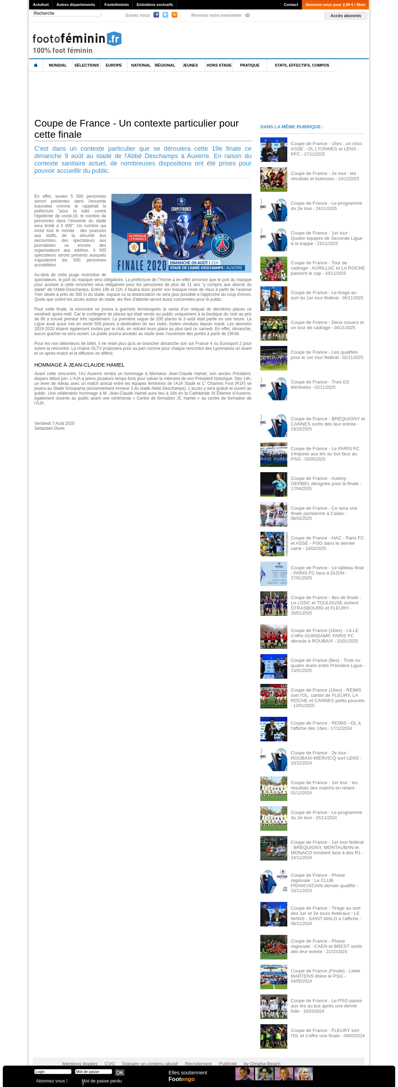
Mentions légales (78, 1051)
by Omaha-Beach (244, 1051)
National (141, 65)
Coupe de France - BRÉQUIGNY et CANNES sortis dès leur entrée (324, 421)
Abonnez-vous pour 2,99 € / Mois (335, 4)
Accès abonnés (345, 15)
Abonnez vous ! (49, 1081)
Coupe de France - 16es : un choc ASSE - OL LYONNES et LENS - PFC (326, 146)
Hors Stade (219, 65)
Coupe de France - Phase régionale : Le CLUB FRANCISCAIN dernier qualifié (325, 874)
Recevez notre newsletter (216, 15)
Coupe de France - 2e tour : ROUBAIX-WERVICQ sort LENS (327, 751)
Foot (183, 1082)
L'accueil (36, 65)
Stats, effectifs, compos (302, 65)
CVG (105, 1051)
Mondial (58, 65)
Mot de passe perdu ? (100, 1081)
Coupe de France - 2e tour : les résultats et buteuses (320, 176)
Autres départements (75, 4)
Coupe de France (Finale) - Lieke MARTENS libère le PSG (321, 961)
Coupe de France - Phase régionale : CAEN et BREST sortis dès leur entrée (327, 932)
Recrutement (186, 1051)
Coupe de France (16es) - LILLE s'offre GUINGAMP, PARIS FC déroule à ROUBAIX (327, 634)
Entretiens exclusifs (155, 4)
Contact (291, 4)
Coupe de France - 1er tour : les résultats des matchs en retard (320, 781)
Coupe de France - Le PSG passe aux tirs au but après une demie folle (326, 991)
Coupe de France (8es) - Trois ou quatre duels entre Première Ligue (322, 661)
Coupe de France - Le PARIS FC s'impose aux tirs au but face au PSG (325, 451)
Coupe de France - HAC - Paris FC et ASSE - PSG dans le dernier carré (326, 540)
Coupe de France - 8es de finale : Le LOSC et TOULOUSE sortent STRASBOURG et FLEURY (325, 602)
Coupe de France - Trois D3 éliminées (326, 381)
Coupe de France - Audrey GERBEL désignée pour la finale (324, 480)
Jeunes (190, 65)
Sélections (86, 65)
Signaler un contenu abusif (142, 1051)
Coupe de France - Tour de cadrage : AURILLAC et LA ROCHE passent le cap (325, 267)
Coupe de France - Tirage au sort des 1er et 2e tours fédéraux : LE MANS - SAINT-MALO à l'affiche (326, 904)
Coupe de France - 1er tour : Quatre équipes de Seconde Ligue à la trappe (326, 235)
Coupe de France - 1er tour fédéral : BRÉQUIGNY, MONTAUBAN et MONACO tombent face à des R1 (324, 842)
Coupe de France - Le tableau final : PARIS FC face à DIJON (324, 570)
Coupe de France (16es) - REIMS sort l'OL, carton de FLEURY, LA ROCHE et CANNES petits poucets (327, 693)
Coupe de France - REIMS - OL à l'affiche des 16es (322, 721)
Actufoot (41, 4)
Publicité (212, 1051)
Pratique (250, 65)
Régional (165, 65)
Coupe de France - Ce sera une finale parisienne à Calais (326, 510)
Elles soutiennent (187, 1075)
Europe (114, 65)
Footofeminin (116, 4)
